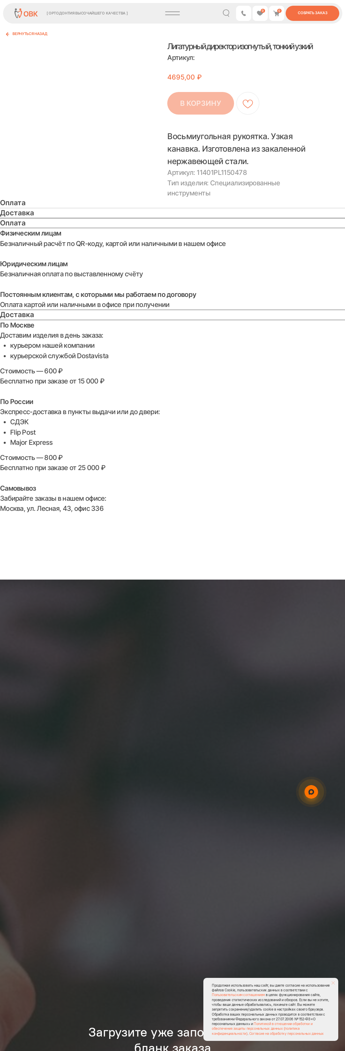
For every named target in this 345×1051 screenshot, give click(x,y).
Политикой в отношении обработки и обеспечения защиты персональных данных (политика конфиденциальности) (262, 1028)
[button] (243, 13)
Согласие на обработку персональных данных (286, 1033)
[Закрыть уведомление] (333, 983)
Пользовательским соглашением (238, 994)
